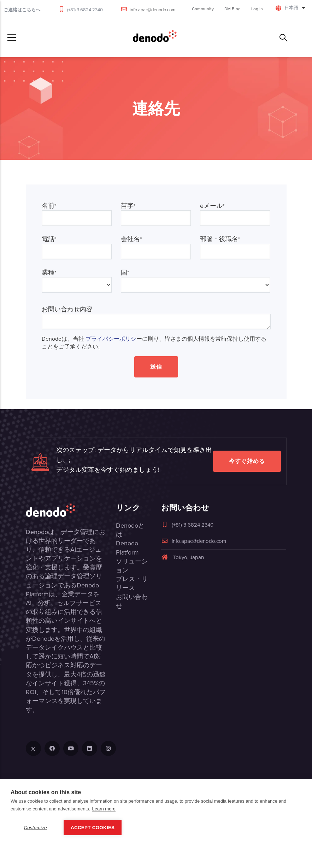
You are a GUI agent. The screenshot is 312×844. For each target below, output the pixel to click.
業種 (49, 272)
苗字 (128, 205)
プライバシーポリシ (111, 339)
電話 (49, 239)
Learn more (103, 808)
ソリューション (132, 566)
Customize (35, 827)
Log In (257, 9)
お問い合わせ (132, 601)
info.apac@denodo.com (153, 9)
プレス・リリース (132, 583)
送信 (156, 367)
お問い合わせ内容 (67, 309)
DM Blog (232, 9)
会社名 (131, 239)
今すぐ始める (247, 461)
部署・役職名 (220, 239)
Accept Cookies (92, 827)
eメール (212, 205)
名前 (49, 205)
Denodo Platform (127, 548)
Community (203, 9)
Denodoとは (130, 530)
